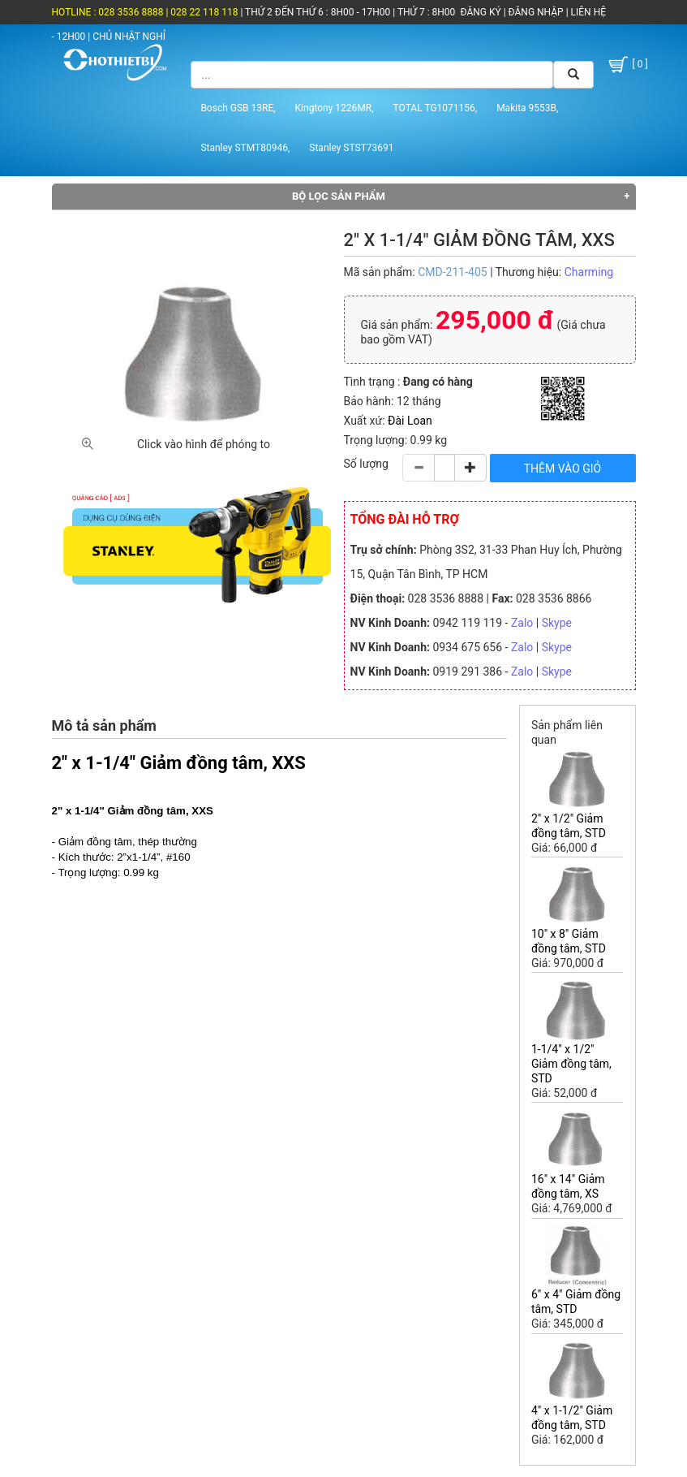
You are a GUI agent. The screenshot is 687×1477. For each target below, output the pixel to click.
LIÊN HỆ (587, 12)
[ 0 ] (626, 64)
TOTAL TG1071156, (435, 108)
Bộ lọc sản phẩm (338, 196)
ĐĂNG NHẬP (536, 12)
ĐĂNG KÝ (481, 12)
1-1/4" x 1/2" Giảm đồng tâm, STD (571, 1064)
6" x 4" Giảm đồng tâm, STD (575, 1301)
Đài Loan (410, 420)
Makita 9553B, (527, 108)
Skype (557, 622)
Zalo (522, 622)
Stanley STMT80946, (245, 147)
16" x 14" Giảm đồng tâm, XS (568, 1186)
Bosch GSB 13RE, (237, 108)
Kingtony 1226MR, (334, 108)
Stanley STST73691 (351, 147)
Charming (589, 272)
